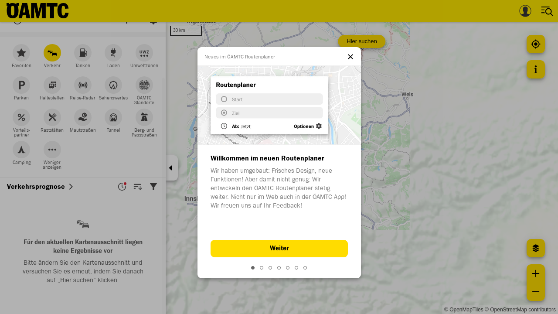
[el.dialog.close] (350, 57)
